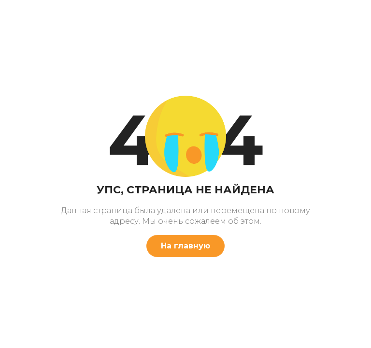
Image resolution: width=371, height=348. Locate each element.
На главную (185, 245)
